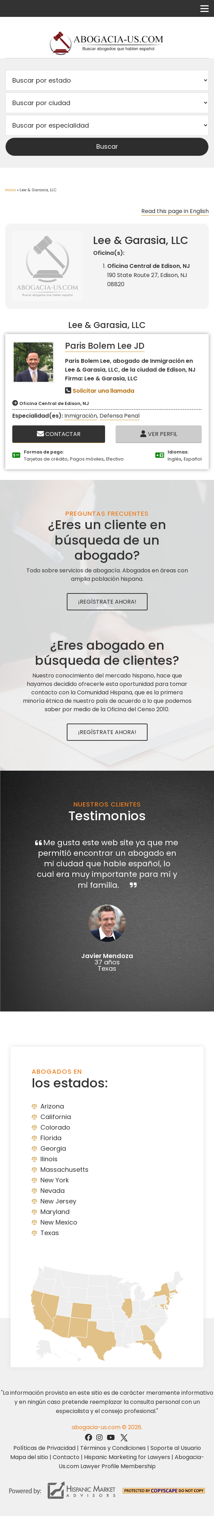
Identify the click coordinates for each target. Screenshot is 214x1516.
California (55, 1116)
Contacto (66, 1457)
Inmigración (80, 416)
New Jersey (58, 1201)
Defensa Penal (119, 416)
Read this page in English (175, 211)
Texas (49, 1232)
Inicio (10, 190)
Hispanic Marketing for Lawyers (127, 1457)
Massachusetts (64, 1169)
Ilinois (49, 1159)
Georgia (53, 1148)
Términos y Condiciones (113, 1448)
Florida (50, 1137)
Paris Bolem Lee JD (104, 346)
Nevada (52, 1190)
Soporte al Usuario (175, 1448)
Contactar (58, 434)
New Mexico (58, 1222)
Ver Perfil (158, 434)
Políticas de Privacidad (44, 1448)
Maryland (55, 1211)
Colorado (55, 1127)
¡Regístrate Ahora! (107, 602)
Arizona (52, 1106)
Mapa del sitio (29, 1457)
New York (54, 1180)
